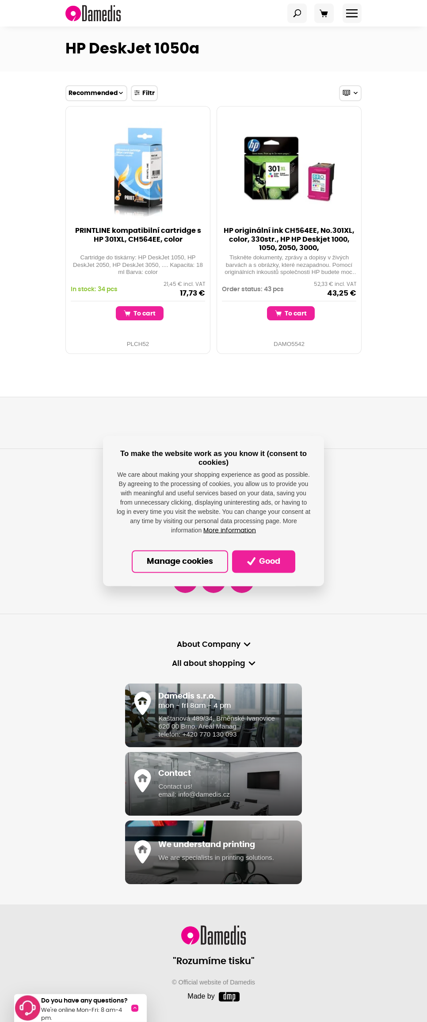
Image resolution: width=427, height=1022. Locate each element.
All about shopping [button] (208, 663)
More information (229, 531)
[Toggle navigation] (297, 13)
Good (263, 561)
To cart (140, 313)
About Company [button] (208, 644)
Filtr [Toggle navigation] (144, 92)
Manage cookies (180, 562)
